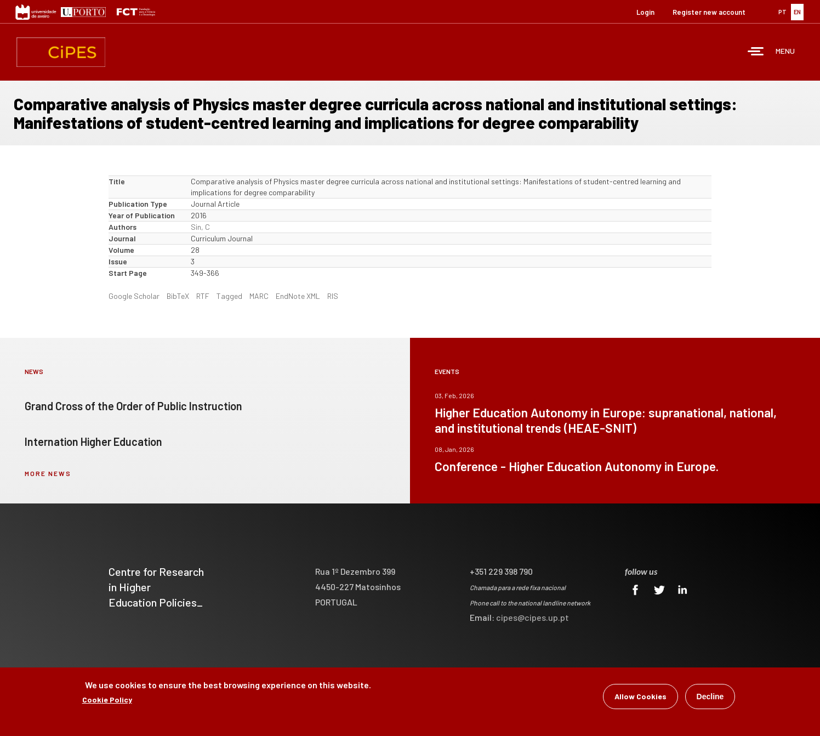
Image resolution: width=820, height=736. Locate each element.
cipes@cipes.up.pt (532, 617)
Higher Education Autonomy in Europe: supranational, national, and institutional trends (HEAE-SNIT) (606, 420)
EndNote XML (298, 296)
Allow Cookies (640, 698)
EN (797, 11)
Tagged (229, 296)
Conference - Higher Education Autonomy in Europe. (577, 466)
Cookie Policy (107, 701)
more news (48, 473)
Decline (710, 698)
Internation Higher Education (93, 441)
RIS (332, 296)
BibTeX (178, 296)
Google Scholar (134, 296)
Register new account (709, 12)
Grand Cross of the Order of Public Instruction (133, 405)
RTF (202, 296)
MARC (259, 296)
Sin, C (200, 226)
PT (782, 11)
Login (645, 12)
